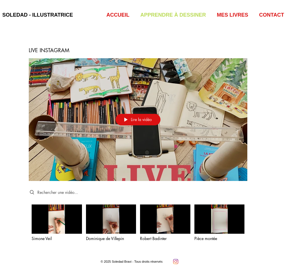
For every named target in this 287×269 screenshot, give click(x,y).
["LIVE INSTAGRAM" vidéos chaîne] (138, 227)
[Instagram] (175, 261)
